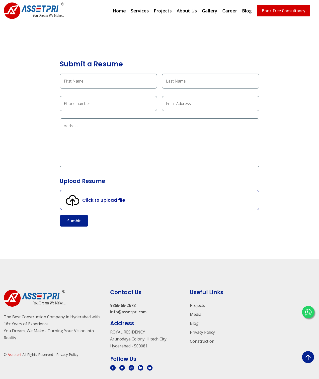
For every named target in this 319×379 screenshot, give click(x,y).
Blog (247, 11)
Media (195, 314)
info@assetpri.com (128, 312)
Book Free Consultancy (283, 10)
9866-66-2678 (123, 305)
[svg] (113, 368)
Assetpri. (14, 354)
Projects (163, 11)
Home (119, 11)
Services (140, 11)
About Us (187, 11)
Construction (202, 341)
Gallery (209, 11)
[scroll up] (308, 357)
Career (229, 11)
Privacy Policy (202, 332)
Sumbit (74, 221)
